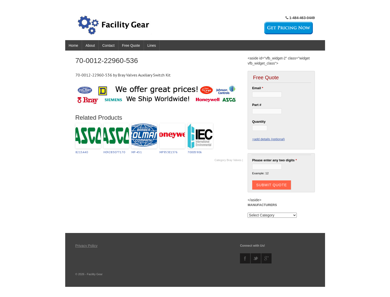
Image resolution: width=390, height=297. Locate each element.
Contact (108, 45)
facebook (245, 258)
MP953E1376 (168, 152)
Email (257, 88)
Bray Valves (234, 160)
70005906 (194, 152)
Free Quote (131, 45)
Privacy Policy (86, 246)
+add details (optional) (268, 139)
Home (73, 45)
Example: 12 (260, 173)
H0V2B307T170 (114, 152)
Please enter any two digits (274, 160)
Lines (151, 45)
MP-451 (136, 152)
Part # (256, 105)
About (90, 45)
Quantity (259, 121)
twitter (256, 258)
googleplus (266, 258)
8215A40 (81, 152)
